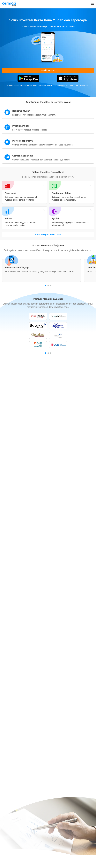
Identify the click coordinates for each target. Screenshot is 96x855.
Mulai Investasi (48, 70)
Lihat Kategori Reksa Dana (48, 234)
